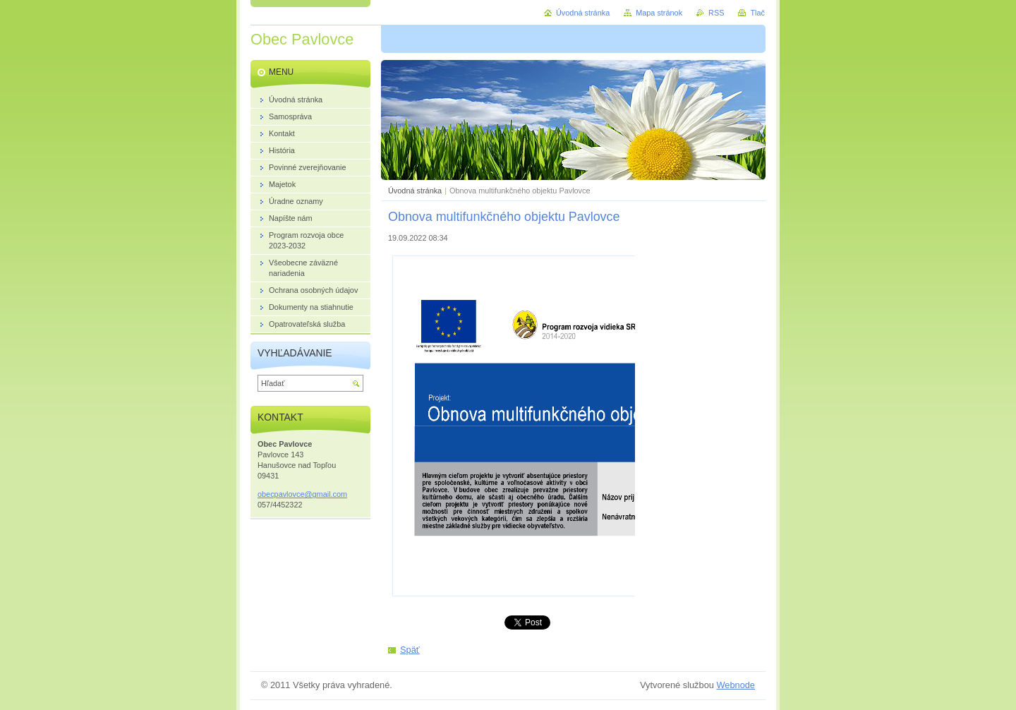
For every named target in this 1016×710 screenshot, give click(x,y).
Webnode (735, 685)
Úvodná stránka (415, 190)
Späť (410, 649)
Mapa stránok (659, 12)
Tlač (757, 12)
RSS (716, 12)
